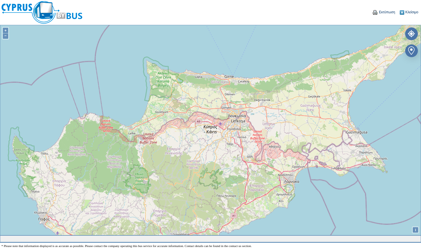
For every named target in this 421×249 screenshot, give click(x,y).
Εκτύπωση (383, 12)
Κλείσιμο (409, 12)
